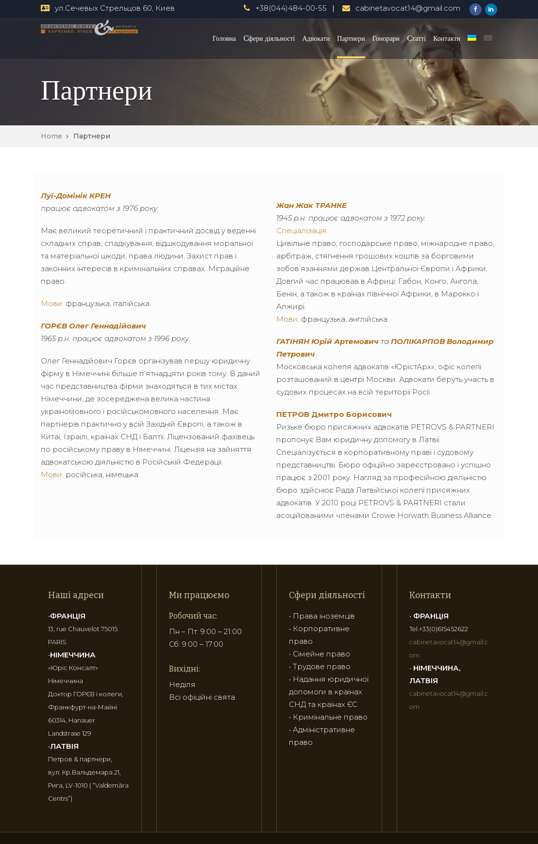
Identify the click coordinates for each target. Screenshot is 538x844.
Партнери (351, 38)
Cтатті (416, 38)
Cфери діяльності (269, 38)
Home (51, 136)
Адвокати (316, 38)
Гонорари (386, 38)
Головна (224, 38)
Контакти (446, 38)
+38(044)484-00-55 (291, 8)
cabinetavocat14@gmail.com (407, 8)
